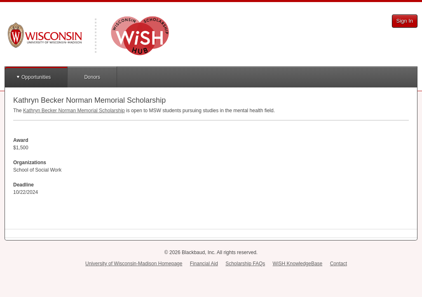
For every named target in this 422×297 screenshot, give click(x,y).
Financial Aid (204, 263)
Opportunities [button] (36, 77)
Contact (338, 263)
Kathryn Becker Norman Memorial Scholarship (74, 110)
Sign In (404, 21)
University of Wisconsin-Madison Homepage (133, 263)
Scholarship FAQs (245, 263)
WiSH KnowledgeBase (298, 263)
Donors (92, 77)
